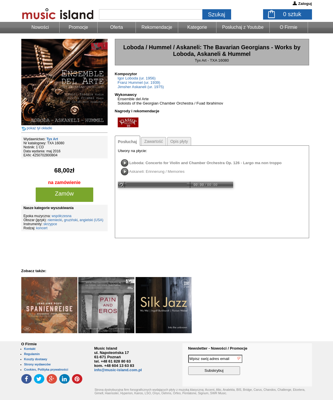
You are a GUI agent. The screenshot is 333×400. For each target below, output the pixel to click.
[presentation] (288, 365)
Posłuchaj (127, 141)
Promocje (78, 27)
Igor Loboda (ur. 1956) (137, 78)
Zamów (64, 193)
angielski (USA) (91, 220)
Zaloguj (305, 3)
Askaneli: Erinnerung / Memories (156, 171)
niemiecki (55, 220)
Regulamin (32, 354)
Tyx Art (52, 139)
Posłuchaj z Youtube (243, 27)
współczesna (62, 216)
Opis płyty (179, 141)
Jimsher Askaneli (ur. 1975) (141, 87)
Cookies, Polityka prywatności (46, 369)
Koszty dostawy (35, 359)
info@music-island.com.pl (118, 370)
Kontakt (30, 348)
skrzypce (50, 224)
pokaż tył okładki (39, 128)
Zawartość (153, 141)
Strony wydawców (37, 364)
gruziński (70, 220)
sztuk (292, 14)
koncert (41, 228)
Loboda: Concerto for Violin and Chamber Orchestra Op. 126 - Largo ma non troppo (205, 163)
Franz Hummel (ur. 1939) (139, 82)
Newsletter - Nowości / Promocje (218, 348)
